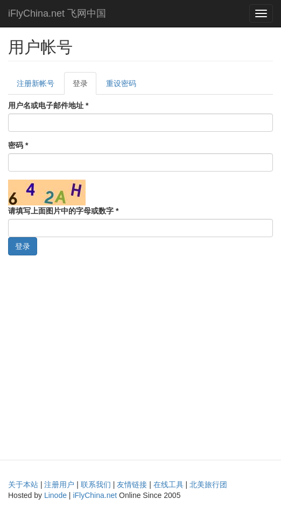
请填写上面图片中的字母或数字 (63, 210)
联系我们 (96, 484)
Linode (55, 495)
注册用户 (59, 484)
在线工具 (168, 484)
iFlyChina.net (95, 495)
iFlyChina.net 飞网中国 (57, 13)
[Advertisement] (140, 355)
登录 (84, 86)
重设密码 (121, 83)
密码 (18, 145)
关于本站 (23, 484)
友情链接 (132, 484)
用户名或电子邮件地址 (48, 105)
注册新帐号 (35, 83)
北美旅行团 (208, 484)
